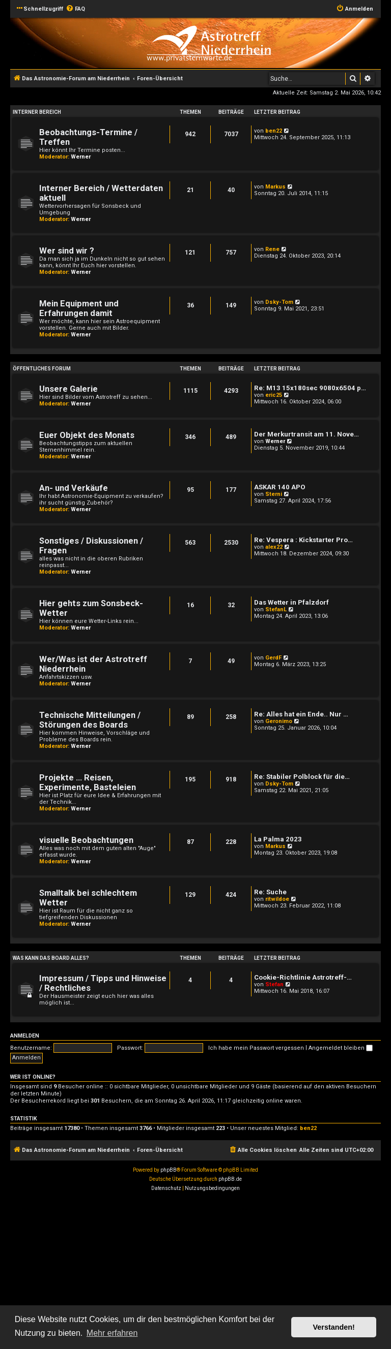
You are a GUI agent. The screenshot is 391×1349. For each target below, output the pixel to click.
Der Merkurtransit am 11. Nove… (306, 434)
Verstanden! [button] (334, 1327)
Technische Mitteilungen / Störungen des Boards (90, 720)
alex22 (274, 547)
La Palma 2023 (278, 839)
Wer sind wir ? (66, 251)
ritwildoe (277, 899)
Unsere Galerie (68, 389)
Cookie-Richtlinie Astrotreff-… (303, 977)
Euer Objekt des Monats (86, 435)
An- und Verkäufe (73, 488)
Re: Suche (270, 892)
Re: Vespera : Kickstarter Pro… (303, 540)
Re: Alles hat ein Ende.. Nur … (301, 714)
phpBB (168, 1170)
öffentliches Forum (42, 368)
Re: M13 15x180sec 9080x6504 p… (310, 388)
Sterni (273, 494)
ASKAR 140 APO (279, 487)
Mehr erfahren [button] (112, 1333)
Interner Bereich (37, 112)
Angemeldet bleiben (341, 1048)
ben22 (273, 131)
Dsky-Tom (279, 302)
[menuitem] (75, 9)
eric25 (273, 395)
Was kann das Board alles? (51, 958)
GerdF (273, 657)
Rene (272, 249)
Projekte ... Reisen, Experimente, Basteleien (87, 782)
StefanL (276, 609)
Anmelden (24, 1035)
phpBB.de (230, 1179)
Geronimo (278, 721)
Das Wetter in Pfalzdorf (291, 602)
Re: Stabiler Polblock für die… (302, 776)
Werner (81, 156)
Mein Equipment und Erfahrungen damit (79, 308)
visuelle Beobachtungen (86, 840)
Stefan (274, 984)
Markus (275, 186)
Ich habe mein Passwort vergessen (256, 1048)
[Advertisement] (195, 1272)
